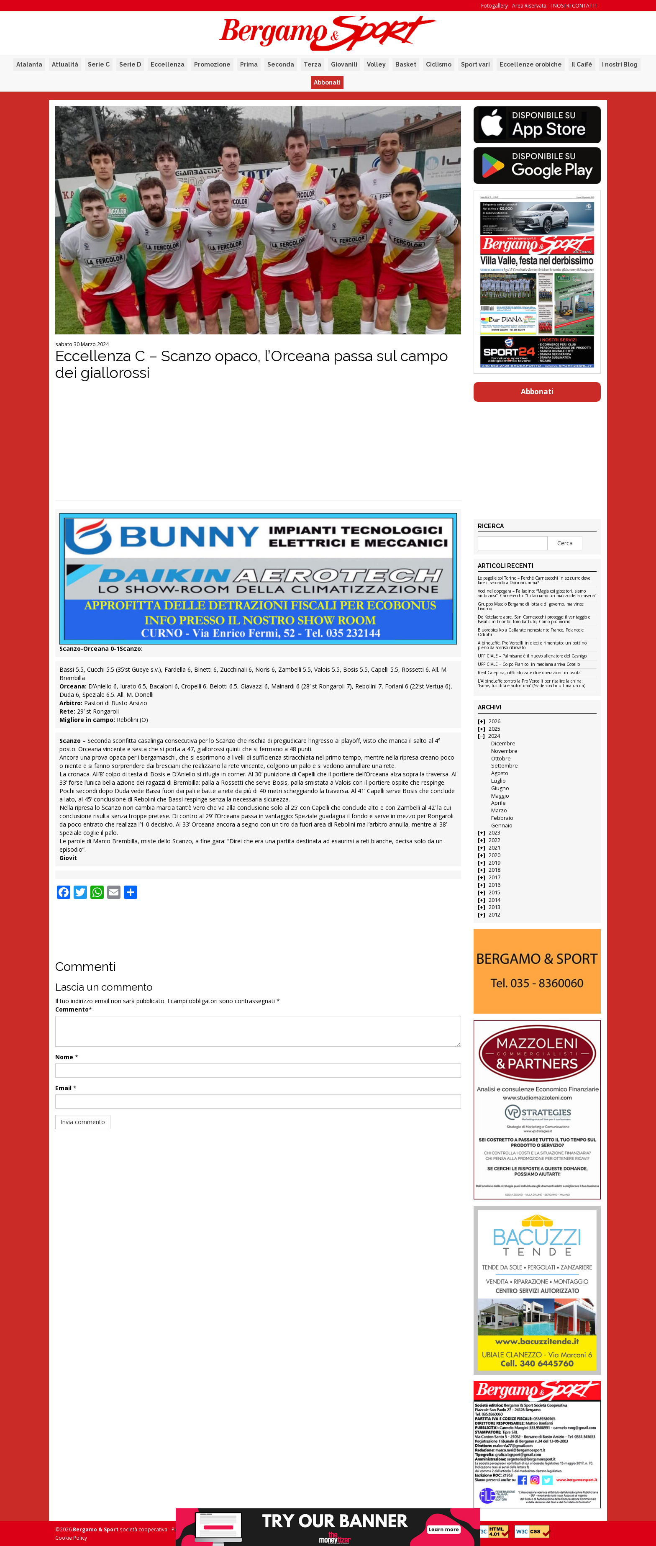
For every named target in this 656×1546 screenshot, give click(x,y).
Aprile (498, 802)
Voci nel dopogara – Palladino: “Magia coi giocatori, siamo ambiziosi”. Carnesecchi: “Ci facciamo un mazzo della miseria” (537, 593)
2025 (494, 728)
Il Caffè (581, 64)
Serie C (99, 64)
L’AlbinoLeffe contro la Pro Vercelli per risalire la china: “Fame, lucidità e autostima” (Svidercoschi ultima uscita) (531, 683)
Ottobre (501, 758)
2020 (494, 855)
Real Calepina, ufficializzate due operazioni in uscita (529, 672)
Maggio (500, 795)
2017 (494, 877)
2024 (494, 736)
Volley (376, 64)
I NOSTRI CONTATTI (574, 5)
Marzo (499, 810)
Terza (312, 64)
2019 (494, 862)
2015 (494, 892)
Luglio (498, 780)
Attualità (65, 64)
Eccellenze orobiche (531, 64)
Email (63, 1088)
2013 (494, 907)
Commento (72, 1009)
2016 (494, 885)
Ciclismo (438, 64)
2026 (494, 721)
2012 (494, 914)
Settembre (504, 765)
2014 (494, 900)
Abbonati (327, 82)
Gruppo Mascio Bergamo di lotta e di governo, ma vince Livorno (531, 606)
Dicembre (503, 743)
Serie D (130, 64)
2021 (494, 847)
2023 (494, 832)
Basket (405, 64)
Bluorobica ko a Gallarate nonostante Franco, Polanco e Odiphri (531, 632)
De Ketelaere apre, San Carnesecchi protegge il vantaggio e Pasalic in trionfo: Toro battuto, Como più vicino (534, 619)
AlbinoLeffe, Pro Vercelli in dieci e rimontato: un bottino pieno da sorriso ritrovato (532, 645)
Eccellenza (167, 64)
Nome (64, 1057)
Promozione (212, 64)
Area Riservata (529, 5)
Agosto (499, 773)
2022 (494, 840)
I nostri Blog (620, 64)
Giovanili (344, 64)
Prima (249, 64)
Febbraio (502, 818)
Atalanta (29, 64)
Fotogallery (494, 5)
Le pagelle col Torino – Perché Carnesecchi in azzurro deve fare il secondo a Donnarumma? (534, 581)
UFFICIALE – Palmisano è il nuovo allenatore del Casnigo (532, 656)
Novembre (504, 751)
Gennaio (501, 825)
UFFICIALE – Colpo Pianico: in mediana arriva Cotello (529, 664)
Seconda (280, 64)
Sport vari (475, 64)
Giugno (500, 788)
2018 (494, 869)
